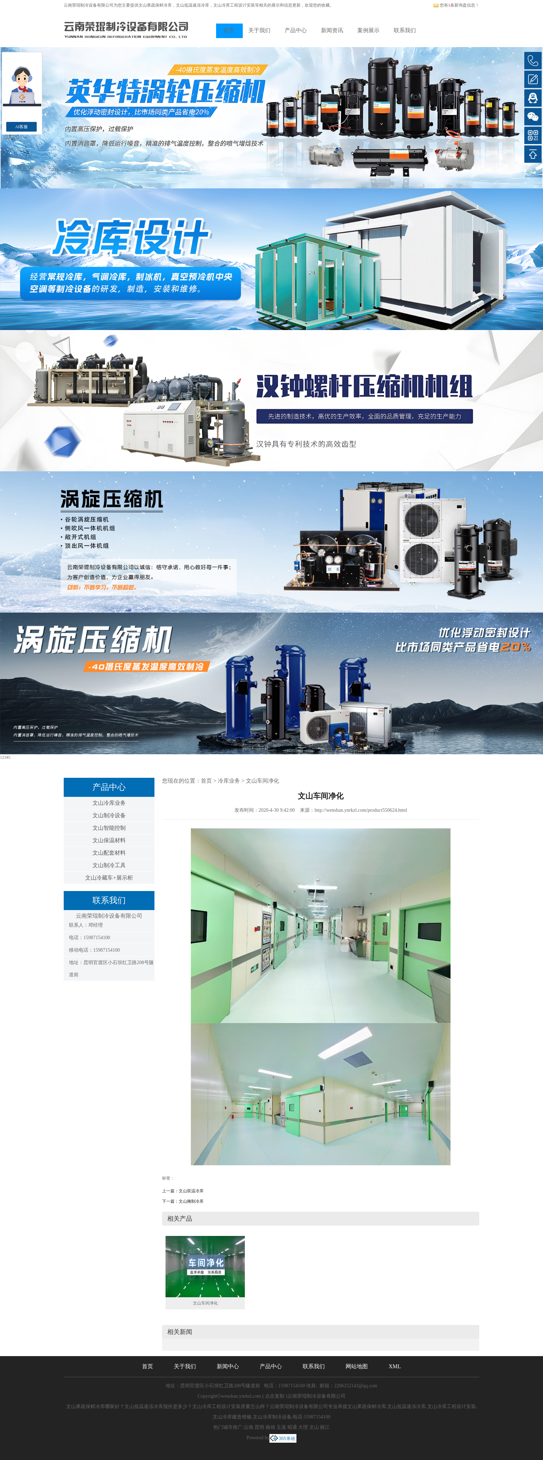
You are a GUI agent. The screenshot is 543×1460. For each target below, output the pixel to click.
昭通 (292, 1427)
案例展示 (368, 30)
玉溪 (281, 1427)
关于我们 (259, 30)
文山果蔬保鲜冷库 (155, 5)
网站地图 (357, 1366)
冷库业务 (229, 781)
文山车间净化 (262, 781)
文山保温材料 (109, 840)
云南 (248, 1427)
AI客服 (21, 126)
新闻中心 (228, 1366)
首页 (228, 30)
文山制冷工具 (109, 865)
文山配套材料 (109, 853)
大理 (303, 1427)
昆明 (259, 1427)
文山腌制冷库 (191, 1201)
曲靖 (270, 1427)
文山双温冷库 (191, 1191)
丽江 (325, 1427)
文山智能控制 (109, 828)
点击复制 (274, 1396)
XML (395, 1366)
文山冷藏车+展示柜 (109, 878)
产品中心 (296, 30)
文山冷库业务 (109, 803)
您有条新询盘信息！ (456, 5)
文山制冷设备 (109, 815)
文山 (314, 1427)
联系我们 (405, 30)
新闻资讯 (332, 30)
